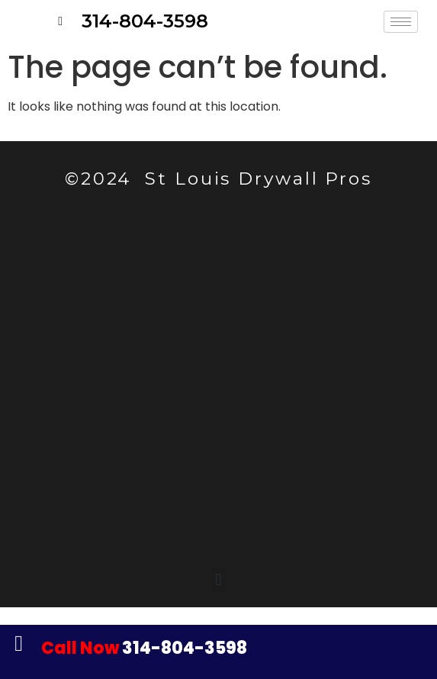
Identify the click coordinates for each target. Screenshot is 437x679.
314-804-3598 (144, 648)
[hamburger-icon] (401, 22)
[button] (218, 579)
